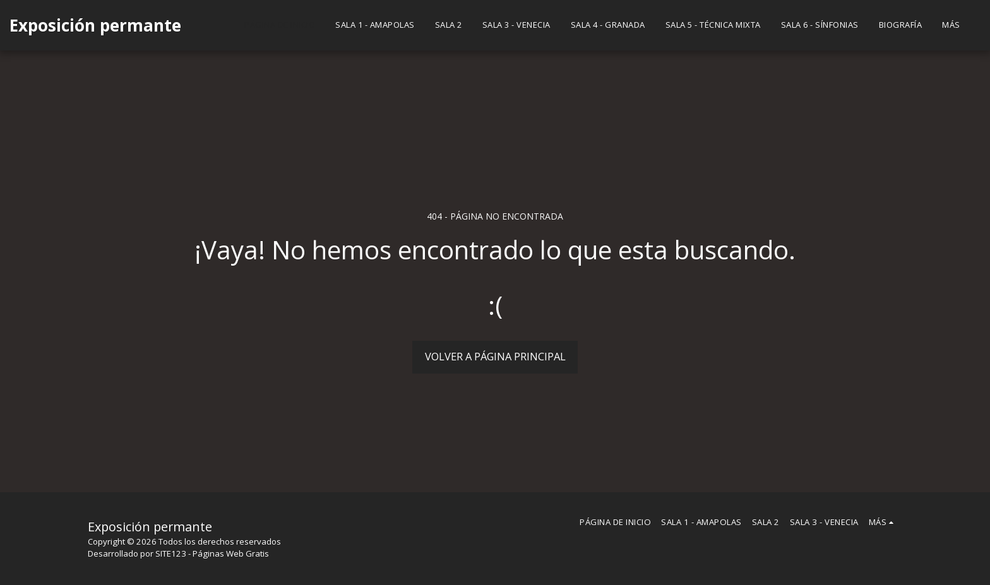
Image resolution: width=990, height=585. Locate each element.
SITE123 (170, 553)
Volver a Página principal (495, 356)
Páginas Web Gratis (231, 553)
